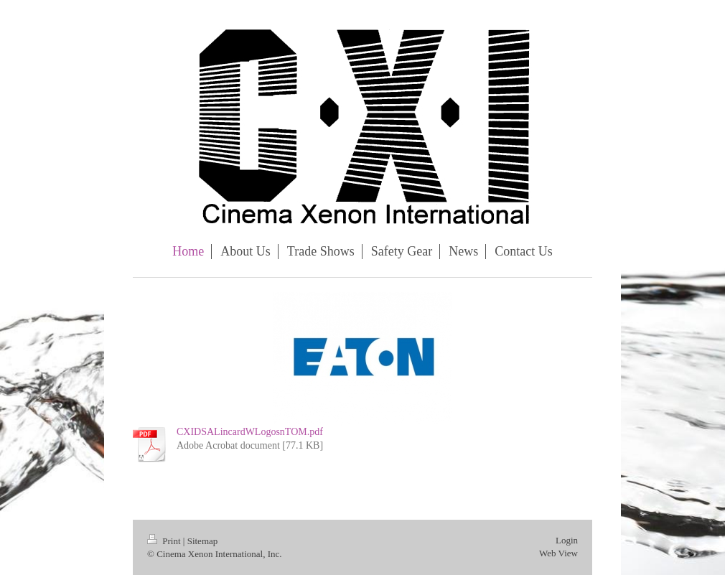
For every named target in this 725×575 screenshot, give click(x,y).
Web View (558, 553)
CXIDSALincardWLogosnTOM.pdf (250, 431)
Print (165, 541)
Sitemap (202, 541)
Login (567, 540)
